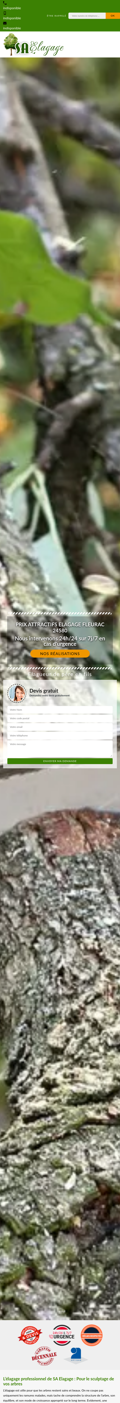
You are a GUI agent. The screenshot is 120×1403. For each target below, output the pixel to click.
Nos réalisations (60, 653)
